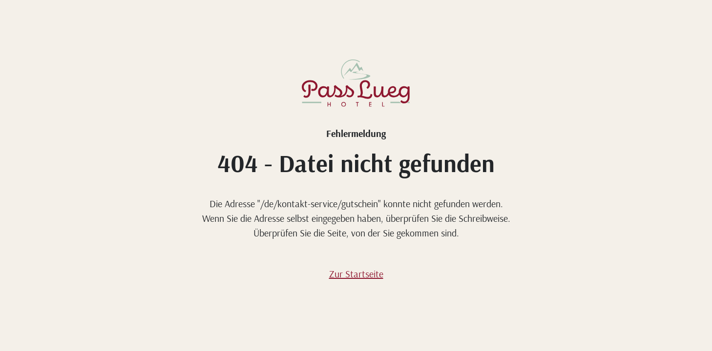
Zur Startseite (356, 274)
